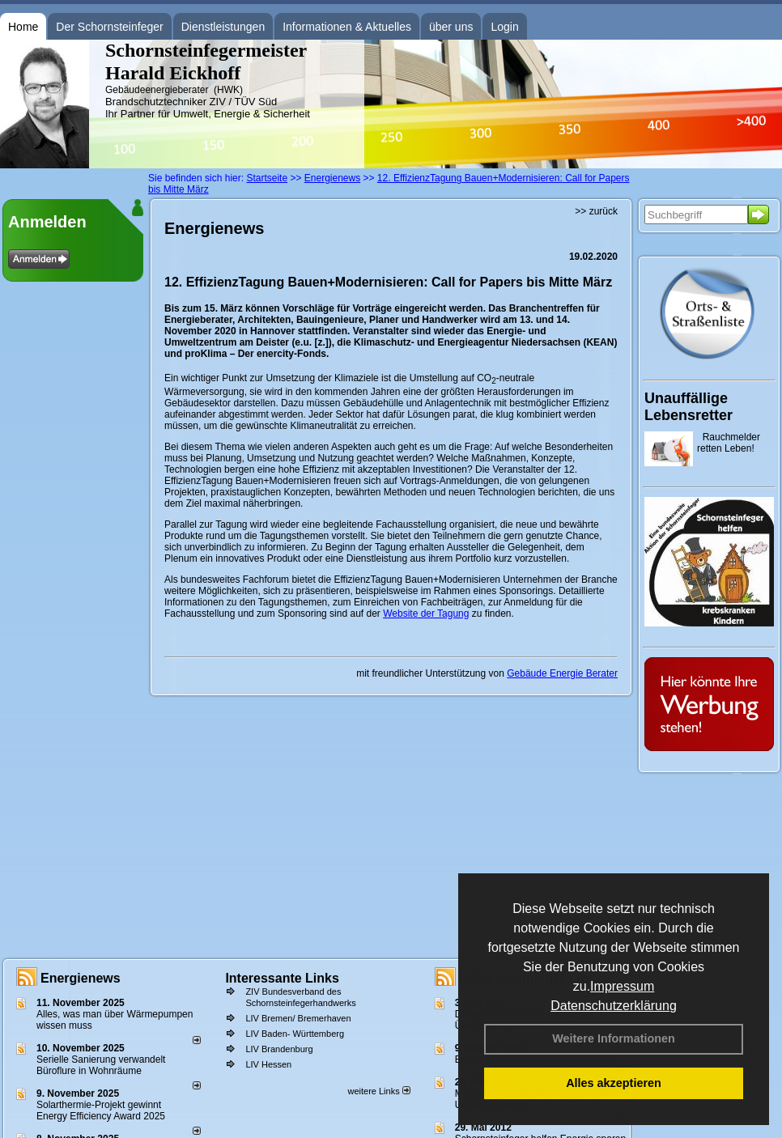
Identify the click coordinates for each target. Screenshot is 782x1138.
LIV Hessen (268, 1064)
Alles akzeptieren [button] (613, 1082)
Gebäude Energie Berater (562, 673)
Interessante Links (282, 978)
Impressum (622, 986)
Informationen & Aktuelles (347, 26)
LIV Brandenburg (278, 1049)
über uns (451, 26)
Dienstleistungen (223, 26)
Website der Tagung (426, 613)
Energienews (80, 978)
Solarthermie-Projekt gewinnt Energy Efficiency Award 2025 (100, 1110)
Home (23, 26)
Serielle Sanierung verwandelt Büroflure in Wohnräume (100, 1065)
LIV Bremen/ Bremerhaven (298, 1018)
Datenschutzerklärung (613, 1006)
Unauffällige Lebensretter (688, 406)
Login (504, 26)
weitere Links (378, 1091)
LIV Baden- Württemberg (294, 1033)
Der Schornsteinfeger (109, 26)
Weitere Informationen (613, 1038)
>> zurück (596, 211)
